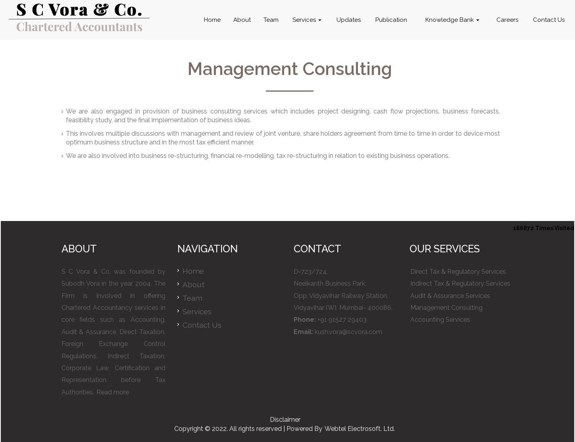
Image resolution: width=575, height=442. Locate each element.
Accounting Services (440, 319)
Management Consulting (446, 307)
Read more (112, 392)
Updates (349, 19)
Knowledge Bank (452, 19)
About (242, 19)
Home (212, 19)
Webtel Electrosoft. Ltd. (360, 428)
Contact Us (549, 19)
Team (271, 19)
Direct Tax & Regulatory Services (458, 271)
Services (306, 19)
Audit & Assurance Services (450, 296)
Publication (391, 19)
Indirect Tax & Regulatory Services (460, 283)
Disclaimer (285, 419)
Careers (507, 19)
